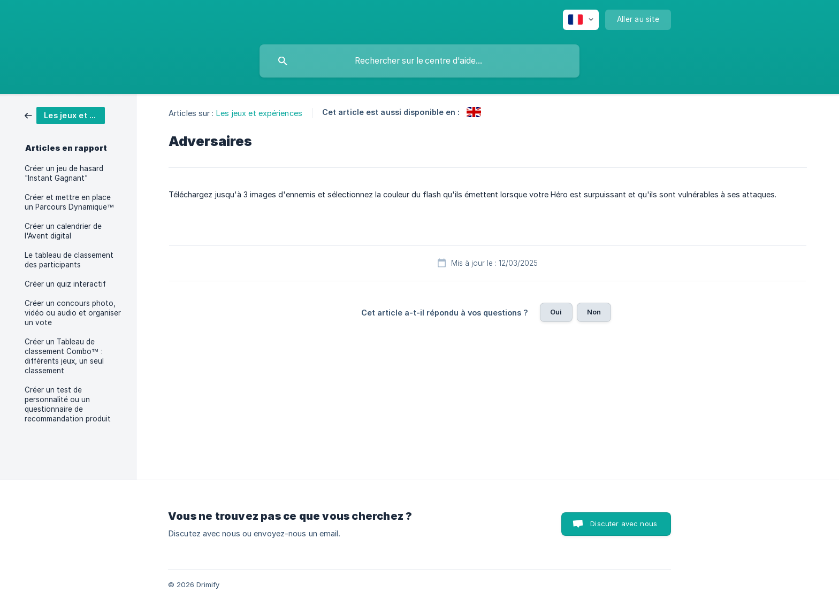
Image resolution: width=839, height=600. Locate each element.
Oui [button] (556, 311)
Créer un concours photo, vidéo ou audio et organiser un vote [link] (73, 313)
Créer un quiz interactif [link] (65, 284)
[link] (65, 115)
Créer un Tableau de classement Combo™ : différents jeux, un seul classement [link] (64, 356)
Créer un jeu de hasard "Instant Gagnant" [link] (64, 173)
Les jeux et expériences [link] (259, 113)
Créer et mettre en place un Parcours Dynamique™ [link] (70, 202)
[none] (581, 20)
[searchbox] (419, 61)
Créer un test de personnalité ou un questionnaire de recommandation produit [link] (68, 404)
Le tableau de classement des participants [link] (69, 260)
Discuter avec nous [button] (623, 523)
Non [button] (594, 311)
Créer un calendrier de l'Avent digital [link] (63, 231)
